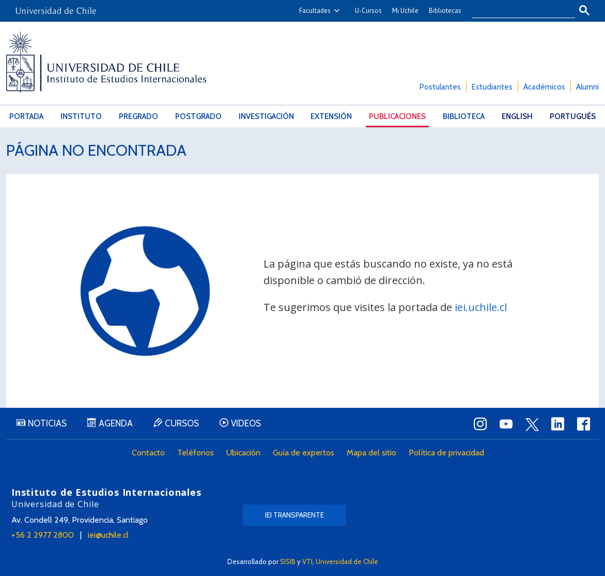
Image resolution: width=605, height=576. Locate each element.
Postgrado (198, 116)
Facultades (315, 10)
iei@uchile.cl (108, 535)
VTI (307, 561)
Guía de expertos (303, 452)
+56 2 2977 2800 (42, 535)
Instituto (81, 116)
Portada (26, 116)
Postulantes (440, 87)
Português (573, 116)
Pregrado (138, 116)
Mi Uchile (405, 10)
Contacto (148, 452)
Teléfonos (195, 452)
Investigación (266, 116)
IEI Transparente (294, 515)
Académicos (544, 87)
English (517, 116)
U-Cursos (368, 10)
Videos (246, 423)
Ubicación (243, 452)
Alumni (587, 87)
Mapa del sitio (371, 452)
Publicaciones (397, 116)
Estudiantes (492, 87)
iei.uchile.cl (481, 307)
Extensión (331, 116)
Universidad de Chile (347, 561)
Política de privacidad (446, 452)
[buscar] (517, 11)
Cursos (182, 423)
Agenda (116, 423)
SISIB (288, 561)
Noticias (47, 423)
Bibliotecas (445, 10)
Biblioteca (464, 116)
